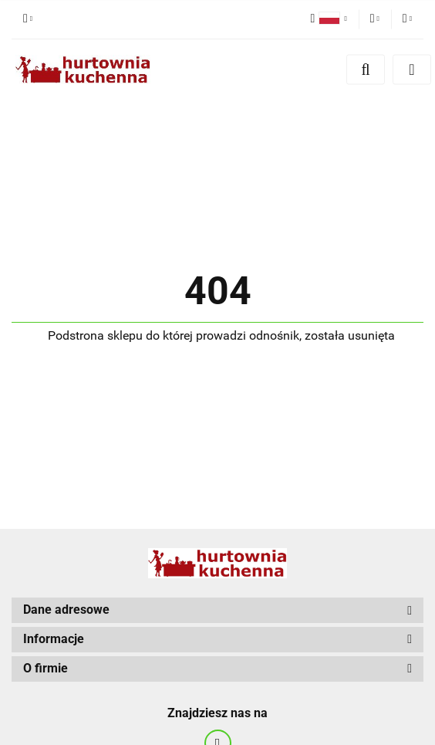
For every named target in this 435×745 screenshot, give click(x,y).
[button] (217, 610)
